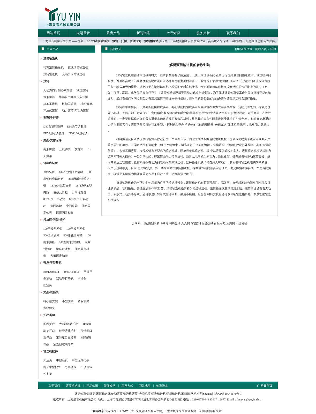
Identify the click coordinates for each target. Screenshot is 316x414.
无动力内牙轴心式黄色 (57, 90)
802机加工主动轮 (54, 199)
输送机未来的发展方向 (181, 411)
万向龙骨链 (79, 192)
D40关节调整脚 (53, 126)
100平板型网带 (52, 228)
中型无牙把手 (80, 360)
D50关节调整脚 (77, 126)
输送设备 (162, 385)
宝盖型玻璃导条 (63, 344)
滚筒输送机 (102, 41)
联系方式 (127, 385)
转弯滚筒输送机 (53, 67)
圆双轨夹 (83, 301)
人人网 (185, 223)
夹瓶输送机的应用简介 (150, 411)
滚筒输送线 (151, 41)
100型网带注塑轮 (70, 242)
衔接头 (82, 278)
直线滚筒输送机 (78, 67)
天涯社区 (241, 223)
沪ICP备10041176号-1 (227, 393)
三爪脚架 (65, 149)
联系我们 (233, 33)
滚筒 (115, 41)
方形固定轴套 (59, 255)
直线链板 (49, 172)
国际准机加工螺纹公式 (119, 411)
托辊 (124, 41)
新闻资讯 (143, 33)
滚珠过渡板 (63, 249)
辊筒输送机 (173, 393)
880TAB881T (51, 271)
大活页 (47, 360)
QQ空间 (196, 223)
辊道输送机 (158, 393)
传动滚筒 (135, 41)
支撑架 (79, 149)
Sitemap (207, 393)
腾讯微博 (162, 223)
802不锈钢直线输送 (71, 172)
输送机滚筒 (130, 393)
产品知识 (173, 33)
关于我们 (54, 385)
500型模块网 (51, 235)
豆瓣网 (230, 223)
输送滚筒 (82, 90)
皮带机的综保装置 (210, 411)
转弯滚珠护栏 (67, 330)
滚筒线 (185, 393)
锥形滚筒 (49, 97)
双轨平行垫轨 (65, 278)
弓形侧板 (70, 367)
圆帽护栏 (49, 324)
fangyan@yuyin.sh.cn (249, 399)
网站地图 (144, 385)
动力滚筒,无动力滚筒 (75, 110)
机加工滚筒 (50, 103)
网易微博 (175, 223)
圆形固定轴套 (65, 212)
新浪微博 (150, 223)
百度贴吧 (220, 223)
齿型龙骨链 (60, 192)
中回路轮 (72, 206)
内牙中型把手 (52, 367)
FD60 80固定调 (77, 133)
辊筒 (147, 393)
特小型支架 (50, 301)
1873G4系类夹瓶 (60, 185)
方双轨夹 (49, 308)
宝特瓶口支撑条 (66, 337)
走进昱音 (83, 33)
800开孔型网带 (72, 235)
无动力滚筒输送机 (73, 74)
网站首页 (53, 33)
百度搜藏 (207, 223)
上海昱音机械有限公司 (82, 399)
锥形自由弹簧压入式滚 (73, 97)
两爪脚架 (49, 149)
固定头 (47, 285)
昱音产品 (113, 33)
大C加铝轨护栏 (68, 324)
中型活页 (62, 360)
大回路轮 (56, 206)
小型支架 (68, 301)
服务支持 (203, 33)
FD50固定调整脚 (53, 133)
